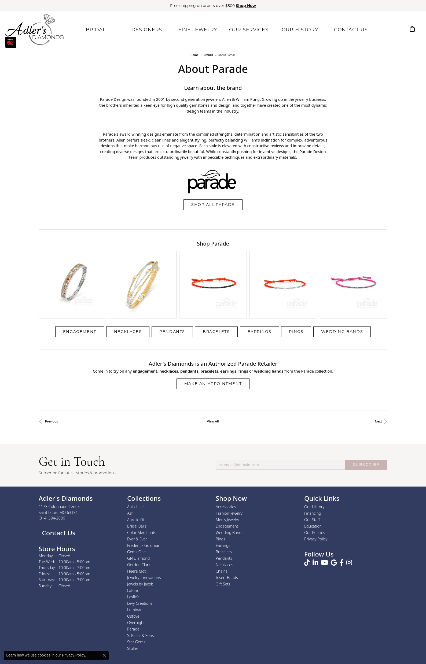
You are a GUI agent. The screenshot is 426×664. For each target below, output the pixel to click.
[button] (386, 29)
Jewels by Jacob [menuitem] (140, 538)
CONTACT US (349, 29)
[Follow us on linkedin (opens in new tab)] (315, 517)
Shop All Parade (213, 204)
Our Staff (312, 473)
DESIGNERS (146, 29)
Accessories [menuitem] (226, 460)
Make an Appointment (213, 337)
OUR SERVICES (247, 29)
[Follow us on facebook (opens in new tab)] (342, 517)
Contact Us (57, 487)
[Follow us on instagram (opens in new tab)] (349, 517)
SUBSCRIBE (366, 419)
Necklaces (128, 286)
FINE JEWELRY (196, 29)
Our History (314, 460)
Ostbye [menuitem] (133, 570)
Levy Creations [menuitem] (139, 557)
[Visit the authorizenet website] (139, 629)
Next (378, 375)
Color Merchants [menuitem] (141, 486)
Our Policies (314, 486)
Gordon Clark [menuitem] (138, 518)
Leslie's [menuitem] (133, 551)
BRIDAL (94, 29)
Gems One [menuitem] (136, 506)
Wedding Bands (342, 286)
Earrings (259, 286)
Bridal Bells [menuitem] (136, 480)
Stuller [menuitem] (132, 602)
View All (213, 375)
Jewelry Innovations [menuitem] (144, 531)
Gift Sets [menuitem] (223, 538)
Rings (296, 286)
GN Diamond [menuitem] (138, 512)
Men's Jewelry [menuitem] (227, 473)
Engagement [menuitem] (227, 480)
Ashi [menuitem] (130, 467)
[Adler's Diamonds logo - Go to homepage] (34, 29)
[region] (213, 261)
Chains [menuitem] (221, 525)
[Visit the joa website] (193, 629)
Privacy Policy (316, 493)
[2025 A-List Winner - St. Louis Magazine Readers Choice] (264, 629)
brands (208, 55)
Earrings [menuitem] (223, 499)
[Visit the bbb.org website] (287, 629)
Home (194, 55)
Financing (312, 467)
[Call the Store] (52, 472)
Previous (51, 375)
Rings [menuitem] (220, 493)
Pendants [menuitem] (224, 512)
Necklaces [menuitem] (224, 518)
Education (313, 480)
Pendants (172, 286)
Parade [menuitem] (133, 583)
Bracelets (216, 286)
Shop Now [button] (246, 5)
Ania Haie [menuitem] (135, 460)
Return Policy (159, 649)
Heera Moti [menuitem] (136, 525)
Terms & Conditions (218, 649)
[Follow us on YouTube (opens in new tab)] (324, 517)
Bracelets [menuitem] (224, 506)
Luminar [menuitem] (134, 563)
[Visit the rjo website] (217, 629)
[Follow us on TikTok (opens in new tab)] (307, 517)
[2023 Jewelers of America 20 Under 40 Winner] (240, 629)
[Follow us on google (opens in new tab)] (334, 517)
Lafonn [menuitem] (133, 544)
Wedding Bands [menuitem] (229, 486)
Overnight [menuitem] (136, 576)
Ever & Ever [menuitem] (137, 493)
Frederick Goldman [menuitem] (143, 499)
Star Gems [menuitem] (136, 596)
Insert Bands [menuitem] (227, 531)
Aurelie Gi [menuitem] (135, 473)
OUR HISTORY (298, 29)
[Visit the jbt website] (167, 629)
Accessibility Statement (258, 649)
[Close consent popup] (104, 655)
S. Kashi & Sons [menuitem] (140, 589)
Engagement (79, 286)
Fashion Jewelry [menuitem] (229, 467)
